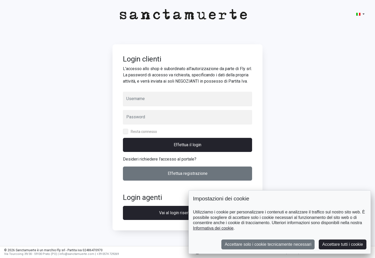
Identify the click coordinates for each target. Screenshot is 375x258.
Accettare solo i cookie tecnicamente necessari (268, 244)
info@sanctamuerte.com (76, 254)
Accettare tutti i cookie (342, 244)
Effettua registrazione (188, 173)
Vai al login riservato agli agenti (187, 212)
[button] (360, 14)
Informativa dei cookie (213, 228)
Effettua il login (187, 144)
